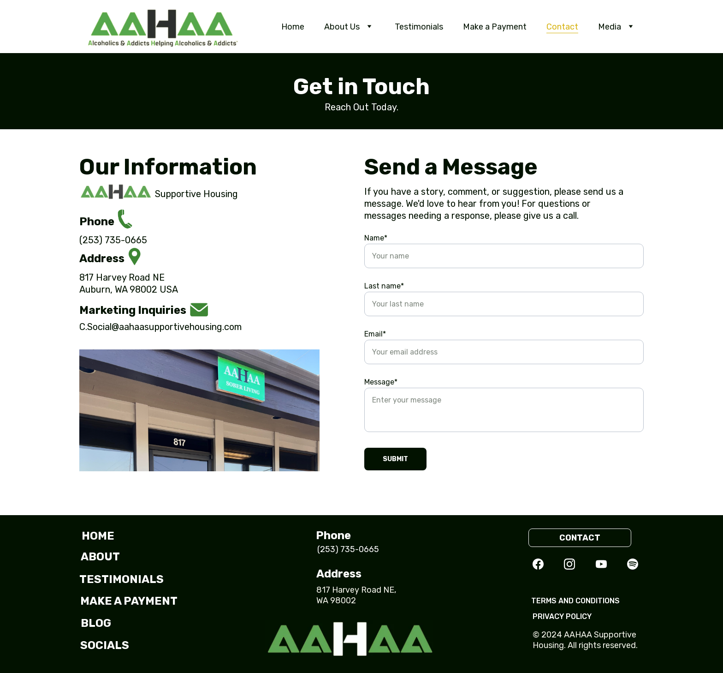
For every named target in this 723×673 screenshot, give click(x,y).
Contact (562, 27)
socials (104, 645)
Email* (375, 334)
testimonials (121, 579)
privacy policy (562, 616)
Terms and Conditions (575, 600)
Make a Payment (495, 27)
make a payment (129, 601)
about (100, 556)
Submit (395, 459)
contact (579, 538)
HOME (98, 535)
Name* (375, 238)
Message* (380, 382)
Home (292, 27)
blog (96, 623)
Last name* (384, 286)
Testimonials (419, 27)
